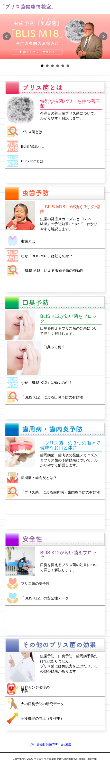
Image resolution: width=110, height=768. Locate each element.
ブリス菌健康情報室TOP (43, 744)
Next (103, 36)
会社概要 (66, 744)
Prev (7, 36)
